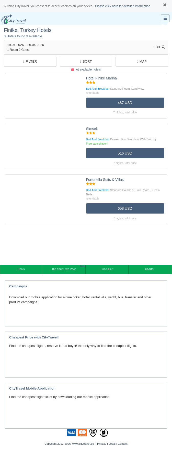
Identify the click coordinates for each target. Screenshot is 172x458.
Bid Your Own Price (68, 268)
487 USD (125, 103)
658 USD (125, 208)
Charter (149, 269)
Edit (159, 47)
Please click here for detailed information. (123, 6)
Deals (21, 269)
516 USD (125, 153)
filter (30, 61)
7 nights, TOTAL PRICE (125, 112)
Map (142, 61)
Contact (123, 443)
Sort (86, 61)
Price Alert (106, 269)
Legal (112, 443)
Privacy (101, 443)
